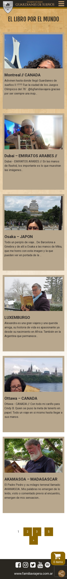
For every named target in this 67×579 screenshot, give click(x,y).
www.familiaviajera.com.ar (33, 573)
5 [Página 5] (48, 531)
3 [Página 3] (37, 531)
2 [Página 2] (27, 531)
